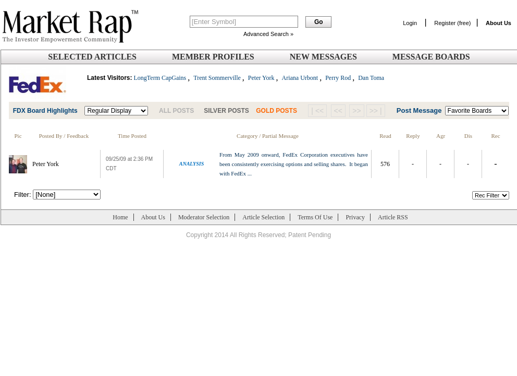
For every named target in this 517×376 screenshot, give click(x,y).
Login (410, 23)
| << (317, 111)
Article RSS (393, 217)
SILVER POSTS (226, 110)
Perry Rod (338, 77)
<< (338, 111)
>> (356, 111)
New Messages (323, 56)
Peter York (261, 77)
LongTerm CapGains (159, 77)
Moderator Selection (203, 217)
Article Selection (263, 217)
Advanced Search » (268, 34)
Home (120, 217)
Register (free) (452, 23)
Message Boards (431, 56)
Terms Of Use (315, 217)
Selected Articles (92, 56)
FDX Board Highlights (45, 110)
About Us (153, 217)
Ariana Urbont (300, 77)
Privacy (355, 217)
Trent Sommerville (217, 77)
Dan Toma (371, 77)
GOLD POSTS (276, 110)
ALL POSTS (176, 110)
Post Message (419, 110)
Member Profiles (213, 56)
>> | (376, 111)
